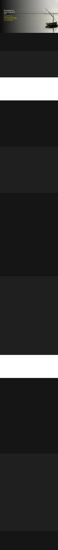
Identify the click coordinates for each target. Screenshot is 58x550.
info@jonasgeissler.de (20, 541)
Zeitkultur (31, 537)
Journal (18, 535)
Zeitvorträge (32, 532)
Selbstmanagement (33, 542)
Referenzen (19, 537)
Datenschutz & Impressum (47, 532)
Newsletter (47, 535)
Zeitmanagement (33, 545)
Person (18, 532)
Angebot (18, 534)
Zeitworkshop (32, 535)
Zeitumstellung (32, 534)
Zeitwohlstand (32, 540)
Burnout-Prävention (33, 541)
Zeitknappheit (32, 538)
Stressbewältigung (33, 544)
